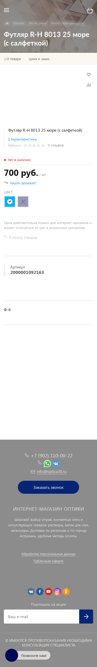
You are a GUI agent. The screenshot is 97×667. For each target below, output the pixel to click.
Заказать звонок (48, 487)
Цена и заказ (39, 59)
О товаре (13, 59)
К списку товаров (23, 237)
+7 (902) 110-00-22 (51, 455)
